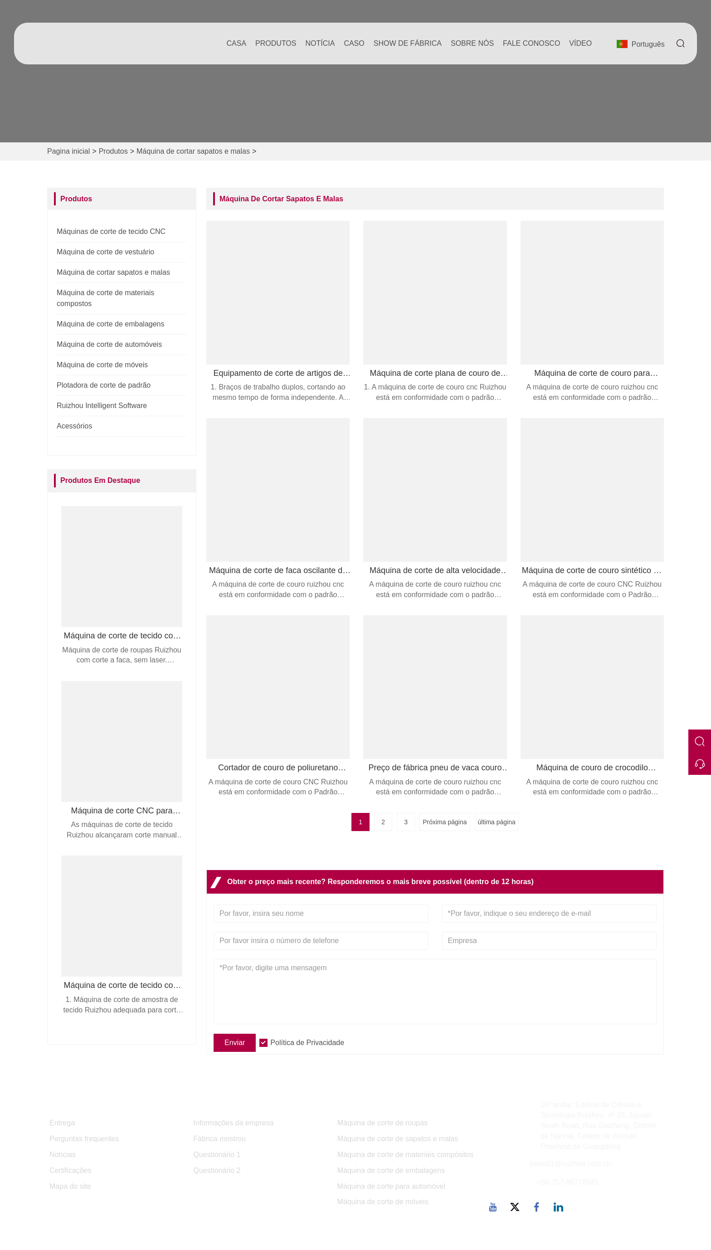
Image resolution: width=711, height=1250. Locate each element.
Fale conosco (531, 43)
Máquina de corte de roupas (382, 1123)
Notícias (62, 1154)
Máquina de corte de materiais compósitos (405, 1154)
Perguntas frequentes (84, 1139)
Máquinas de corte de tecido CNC (111, 231)
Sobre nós (472, 43)
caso (354, 43)
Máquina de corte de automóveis (109, 344)
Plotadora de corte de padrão (104, 385)
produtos (275, 43)
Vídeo (580, 43)
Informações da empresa (233, 1123)
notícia (320, 43)
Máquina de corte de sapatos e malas (397, 1139)
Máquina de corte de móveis (102, 365)
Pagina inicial (68, 151)
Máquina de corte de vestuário (105, 252)
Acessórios (74, 426)
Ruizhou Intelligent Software (102, 405)
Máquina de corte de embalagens (111, 324)
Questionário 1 (216, 1154)
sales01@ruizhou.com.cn (570, 1163)
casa (237, 43)
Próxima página (445, 822)
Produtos (113, 151)
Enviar (234, 1042)
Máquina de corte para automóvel (391, 1186)
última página (497, 822)
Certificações (70, 1170)
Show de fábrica (408, 43)
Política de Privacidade (307, 1042)
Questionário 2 (216, 1170)
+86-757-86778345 (568, 1182)
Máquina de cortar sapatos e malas (193, 151)
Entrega (62, 1123)
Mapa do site (70, 1186)
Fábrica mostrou (219, 1139)
